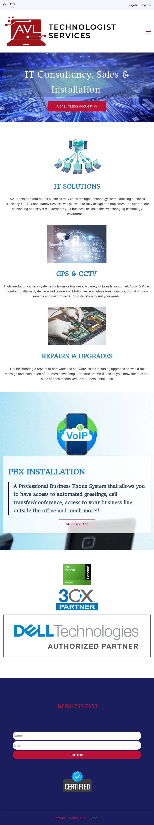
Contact (59, 803)
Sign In (133, 5)
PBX (83, 803)
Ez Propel (86, 812)
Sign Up (146, 5)
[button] (77, 91)
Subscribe (77, 740)
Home (73, 803)
